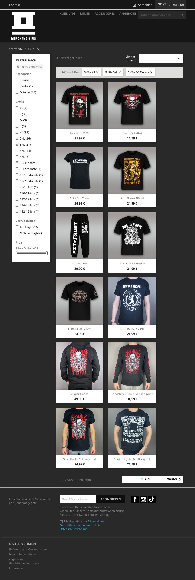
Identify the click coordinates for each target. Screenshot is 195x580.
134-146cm (29, 205)
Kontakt (14, 5)
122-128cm (29, 199)
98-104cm (29, 187)
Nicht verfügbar (32, 233)
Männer (28, 92)
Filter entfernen (29, 67)
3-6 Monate (29, 163)
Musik (85, 13)
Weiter (174, 479)
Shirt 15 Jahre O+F (79, 328)
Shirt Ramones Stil (132, 328)
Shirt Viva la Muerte (132, 263)
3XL (25, 144)
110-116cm (29, 193)
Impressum (16, 568)
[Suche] (162, 15)
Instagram (143, 499)
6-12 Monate (30, 169)
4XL (25, 150)
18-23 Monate (31, 181)
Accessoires (105, 13)
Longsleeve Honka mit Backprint (132, 394)
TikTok (152, 499)
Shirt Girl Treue (79, 198)
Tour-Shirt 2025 (79, 133)
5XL (24, 157)
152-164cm (29, 211)
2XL (25, 138)
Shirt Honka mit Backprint (79, 459)
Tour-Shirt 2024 (132, 133)
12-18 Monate (31, 175)
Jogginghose (80, 263)
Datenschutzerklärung (23, 554)
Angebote (127, 13)
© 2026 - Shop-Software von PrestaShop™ (97, 575)
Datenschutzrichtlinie (73, 529)
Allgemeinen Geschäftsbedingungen (82, 523)
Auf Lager (29, 227)
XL (24, 132)
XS (23, 108)
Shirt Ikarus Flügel (132, 198)
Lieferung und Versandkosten (28, 549)
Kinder (26, 86)
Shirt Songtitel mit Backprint (132, 459)
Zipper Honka (79, 394)
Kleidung (67, 13)
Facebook (135, 499)
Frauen (26, 80)
